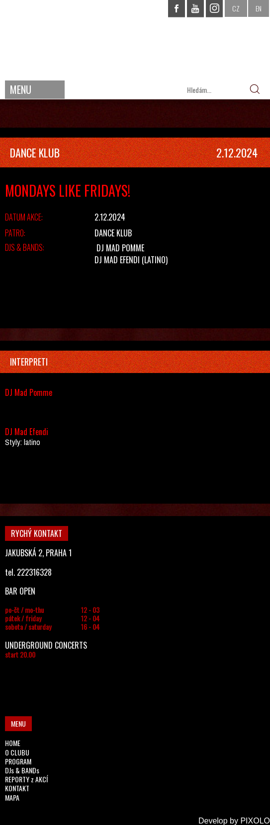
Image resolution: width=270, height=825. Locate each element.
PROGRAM (18, 761)
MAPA (12, 797)
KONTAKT (17, 788)
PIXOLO (255, 821)
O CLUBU (17, 752)
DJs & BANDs (22, 770)
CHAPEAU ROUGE (135, 38)
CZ (236, 8)
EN (259, 8)
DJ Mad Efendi (117, 260)
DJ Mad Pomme (120, 248)
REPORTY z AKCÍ (26, 779)
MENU (20, 89)
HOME (12, 743)
